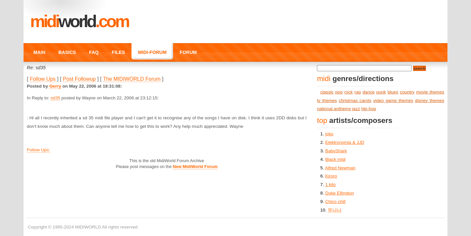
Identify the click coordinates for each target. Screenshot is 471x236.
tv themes (327, 100)
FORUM (188, 52)
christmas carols (355, 100)
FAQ (93, 52)
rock (348, 92)
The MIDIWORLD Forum (132, 79)
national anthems (334, 108)
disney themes (429, 100)
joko (329, 133)
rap (358, 92)
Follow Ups (43, 79)
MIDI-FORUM (152, 52)
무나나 (334, 210)
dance (368, 92)
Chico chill (335, 201)
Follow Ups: (38, 149)
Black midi (335, 159)
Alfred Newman (340, 167)
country (407, 92)
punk (381, 92)
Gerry (55, 86)
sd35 (55, 97)
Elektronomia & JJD (344, 142)
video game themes (393, 100)
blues (393, 92)
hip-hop (368, 108)
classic (327, 92)
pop (339, 92)
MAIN (39, 52)
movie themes (430, 92)
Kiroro (331, 176)
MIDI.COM (79, 21)
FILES (118, 52)
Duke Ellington (339, 193)
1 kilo (330, 184)
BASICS (67, 52)
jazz (356, 108)
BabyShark (336, 150)
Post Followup (79, 79)
